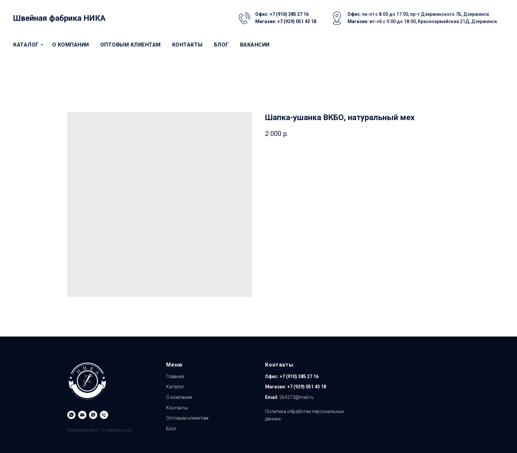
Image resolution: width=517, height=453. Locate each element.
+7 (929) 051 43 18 (306, 386)
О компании (70, 45)
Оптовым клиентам (130, 45)
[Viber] (93, 415)
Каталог (26, 45)
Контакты (187, 45)
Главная (175, 376)
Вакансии (255, 45)
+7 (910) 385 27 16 (299, 376)
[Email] (82, 415)
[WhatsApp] (71, 415)
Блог (221, 45)
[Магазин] (104, 415)
